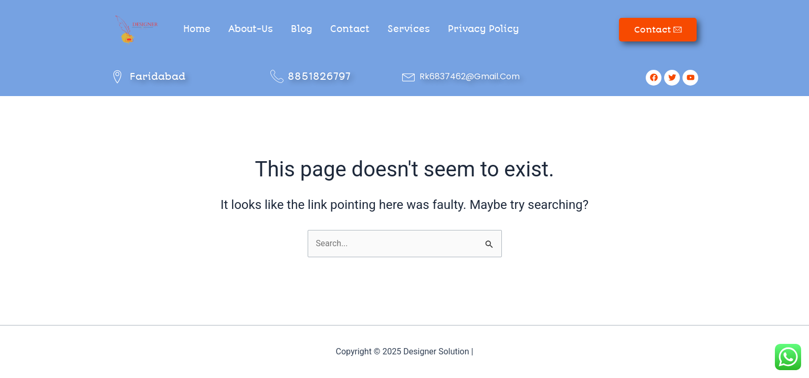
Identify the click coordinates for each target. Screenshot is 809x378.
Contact (350, 29)
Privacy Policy (483, 29)
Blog (301, 29)
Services (408, 29)
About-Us (250, 29)
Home (197, 29)
